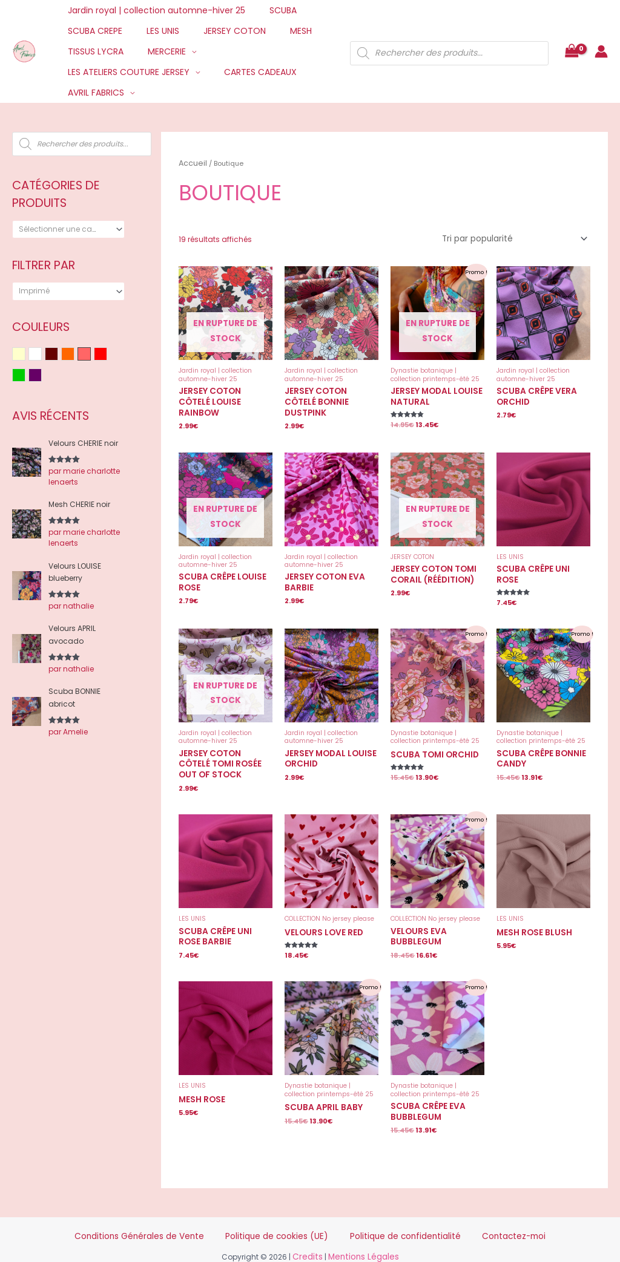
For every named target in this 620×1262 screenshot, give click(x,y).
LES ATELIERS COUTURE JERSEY (125, 72)
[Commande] (520, 235)
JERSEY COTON (216, 31)
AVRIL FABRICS (92, 93)
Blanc (41, 355)
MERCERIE (156, 51)
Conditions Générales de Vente (177, 1210)
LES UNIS (152, 31)
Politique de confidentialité (386, 1210)
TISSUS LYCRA (92, 51)
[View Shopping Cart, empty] (571, 51)
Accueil (191, 162)
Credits (311, 1228)
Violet (41, 376)
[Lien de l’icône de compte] (601, 51)
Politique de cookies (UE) (286, 1210)
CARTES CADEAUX (249, 72)
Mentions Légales (362, 1228)
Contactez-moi (471, 1210)
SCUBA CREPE (91, 31)
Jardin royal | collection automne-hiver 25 (153, 10)
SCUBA (272, 10)
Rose (90, 355)
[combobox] (68, 229)
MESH (275, 31)
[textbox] (64, 229)
